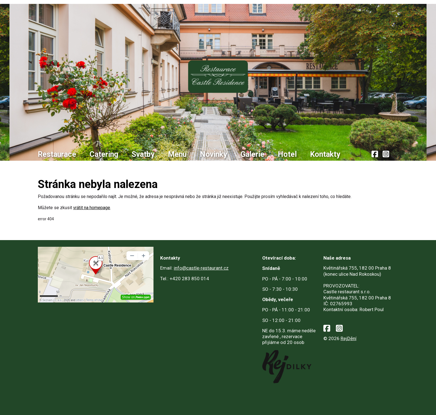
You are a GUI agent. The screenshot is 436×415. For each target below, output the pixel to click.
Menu (177, 154)
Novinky (213, 154)
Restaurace (57, 154)
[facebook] (374, 154)
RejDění (348, 338)
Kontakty (325, 154)
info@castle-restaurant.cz (201, 268)
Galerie (252, 154)
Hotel (287, 154)
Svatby (143, 154)
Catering (104, 154)
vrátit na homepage (91, 207)
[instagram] (386, 154)
